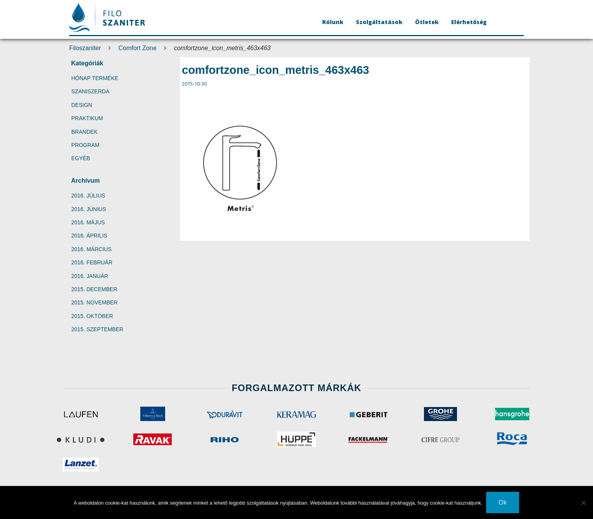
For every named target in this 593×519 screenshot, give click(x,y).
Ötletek (427, 22)
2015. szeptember (98, 329)
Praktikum (87, 118)
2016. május (88, 222)
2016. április (90, 235)
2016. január (90, 276)
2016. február (92, 262)
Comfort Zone (138, 48)
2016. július (88, 195)
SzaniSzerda (91, 91)
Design (82, 105)
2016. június (89, 209)
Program (85, 145)
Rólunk (333, 22)
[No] (583, 503)
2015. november (95, 302)
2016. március (92, 249)
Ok (503, 502)
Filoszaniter (85, 48)
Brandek (85, 132)
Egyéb (81, 158)
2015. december (94, 289)
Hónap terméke (95, 78)
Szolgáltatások (379, 22)
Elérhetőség (469, 22)
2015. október (92, 316)
